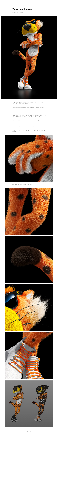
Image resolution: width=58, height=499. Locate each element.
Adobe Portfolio (30, 437)
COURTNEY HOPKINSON (6, 2)
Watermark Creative (53, 2)
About (47, 2)
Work (44, 2)
